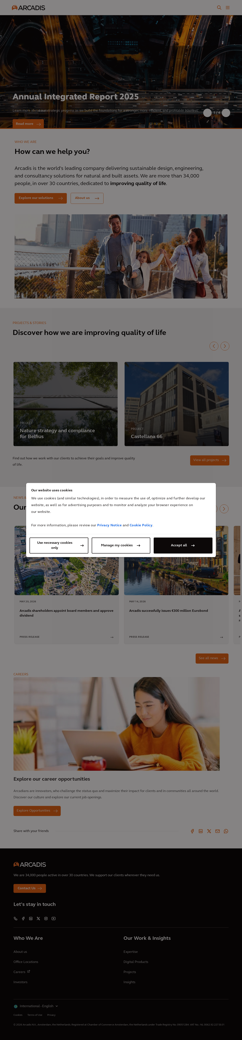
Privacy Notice (109, 525)
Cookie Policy (141, 525)
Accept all (179, 545)
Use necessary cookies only (54, 545)
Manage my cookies (117, 545)
